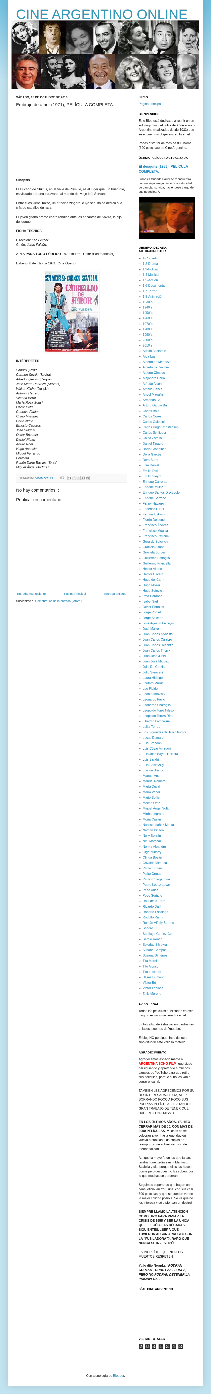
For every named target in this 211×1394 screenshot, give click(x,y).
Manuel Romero (154, 781)
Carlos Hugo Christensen (161, 427)
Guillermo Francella (157, 563)
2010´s (148, 345)
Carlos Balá (151, 411)
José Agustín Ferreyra (158, 623)
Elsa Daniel (151, 465)
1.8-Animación (153, 296)
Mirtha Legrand (153, 813)
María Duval (151, 786)
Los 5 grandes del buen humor (164, 732)
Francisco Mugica (155, 530)
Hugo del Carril (153, 579)
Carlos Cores (152, 416)
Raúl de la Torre (154, 901)
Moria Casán (152, 819)
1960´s (148, 318)
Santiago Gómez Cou (158, 933)
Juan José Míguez (156, 661)
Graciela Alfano (154, 547)
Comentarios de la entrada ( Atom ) (58, 601)
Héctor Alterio (152, 569)
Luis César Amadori (157, 748)
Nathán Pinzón (153, 830)
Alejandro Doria (154, 378)
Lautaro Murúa (153, 683)
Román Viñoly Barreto (158, 922)
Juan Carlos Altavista (158, 634)
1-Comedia (150, 258)
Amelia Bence (153, 389)
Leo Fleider (151, 688)
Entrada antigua (115, 593)
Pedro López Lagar (156, 884)
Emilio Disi (150, 471)
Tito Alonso (151, 966)
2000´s (148, 340)
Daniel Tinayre (153, 443)
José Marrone (152, 628)
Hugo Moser (151, 585)
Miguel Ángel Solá (156, 808)
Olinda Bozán (152, 857)
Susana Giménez (155, 955)
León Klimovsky (154, 694)
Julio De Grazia (154, 666)
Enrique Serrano (154, 498)
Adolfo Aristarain (154, 351)
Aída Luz (149, 356)
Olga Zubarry (152, 852)
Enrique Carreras (155, 481)
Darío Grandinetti (155, 449)
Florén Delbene (154, 519)
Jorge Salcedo (153, 618)
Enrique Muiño (153, 487)
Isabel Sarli (151, 601)
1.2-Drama (150, 263)
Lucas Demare (153, 737)
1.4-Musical (151, 274)
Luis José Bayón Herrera (160, 754)
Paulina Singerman (156, 879)
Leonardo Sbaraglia (157, 705)
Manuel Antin (152, 775)
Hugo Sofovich (153, 590)
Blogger (118, 1375)
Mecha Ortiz (151, 803)
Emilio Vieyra (152, 476)
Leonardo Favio (154, 699)
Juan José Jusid (154, 656)
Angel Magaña (153, 394)
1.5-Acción (150, 280)
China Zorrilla (152, 438)
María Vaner (151, 792)
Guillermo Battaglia (156, 558)
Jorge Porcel (152, 612)
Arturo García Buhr (156, 405)
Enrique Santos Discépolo (161, 492)
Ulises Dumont (153, 977)
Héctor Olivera (153, 574)
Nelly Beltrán (152, 835)
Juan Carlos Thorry (156, 650)
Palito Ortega (152, 873)
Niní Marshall (152, 841)
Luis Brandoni (152, 743)
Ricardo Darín (153, 906)
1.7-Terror (150, 291)
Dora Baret (150, 460)
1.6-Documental (154, 285)
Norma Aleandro (154, 846)
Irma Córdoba (152, 596)
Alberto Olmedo (154, 372)
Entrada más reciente (31, 593)
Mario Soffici (151, 797)
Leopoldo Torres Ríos (158, 716)
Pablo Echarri (152, 868)
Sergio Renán (152, 939)
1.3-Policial (150, 269)
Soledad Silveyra (155, 944)
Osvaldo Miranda (155, 863)
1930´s (148, 302)
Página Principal (75, 593)
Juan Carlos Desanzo (158, 645)
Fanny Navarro (153, 503)
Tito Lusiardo (152, 972)
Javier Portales (153, 607)
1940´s (148, 307)
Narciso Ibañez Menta (158, 825)
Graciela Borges (154, 552)
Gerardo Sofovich (155, 541)
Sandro (148, 928)
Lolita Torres (151, 726)
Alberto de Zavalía (156, 367)
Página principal (150, 104)
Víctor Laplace (153, 988)
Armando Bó (152, 400)
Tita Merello (151, 961)
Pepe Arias (150, 890)
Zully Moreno (152, 993)
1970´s (148, 324)
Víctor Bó (149, 982)
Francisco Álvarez (155, 525)
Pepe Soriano (152, 895)
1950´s (148, 312)
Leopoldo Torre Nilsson (159, 710)
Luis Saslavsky (153, 765)
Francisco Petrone (156, 536)
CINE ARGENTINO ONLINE (102, 14)
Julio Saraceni (153, 672)
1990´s (148, 334)
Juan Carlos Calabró (157, 639)
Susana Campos (154, 950)
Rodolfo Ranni (153, 917)
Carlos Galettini (154, 421)
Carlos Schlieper (154, 432)
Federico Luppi (153, 509)
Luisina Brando (153, 770)
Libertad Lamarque (156, 721)
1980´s (148, 329)
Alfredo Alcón (152, 383)
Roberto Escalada (155, 912)
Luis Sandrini (152, 759)
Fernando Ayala (154, 514)
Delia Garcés (152, 454)
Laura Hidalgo (153, 677)
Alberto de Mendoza (157, 362)
